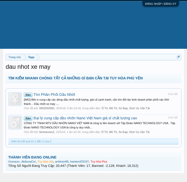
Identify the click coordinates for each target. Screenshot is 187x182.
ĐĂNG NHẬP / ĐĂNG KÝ (160, 3)
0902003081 (47, 108)
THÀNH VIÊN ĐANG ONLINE (32, 157)
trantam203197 (79, 161)
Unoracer (13, 161)
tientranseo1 (47, 131)
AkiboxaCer (28, 161)
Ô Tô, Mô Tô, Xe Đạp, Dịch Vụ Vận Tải (125, 108)
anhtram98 (61, 161)
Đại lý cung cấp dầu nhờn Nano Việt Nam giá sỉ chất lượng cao (80, 118)
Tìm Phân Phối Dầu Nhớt (49, 95)
